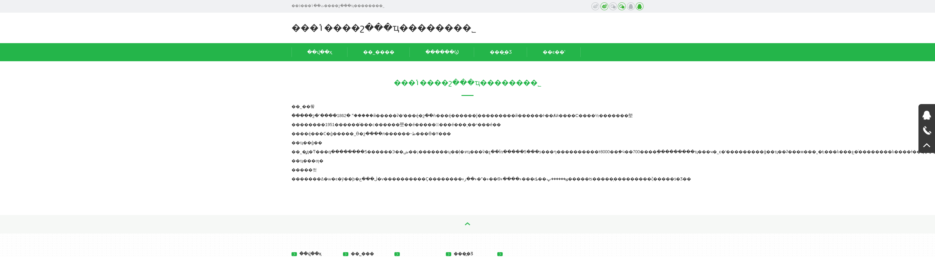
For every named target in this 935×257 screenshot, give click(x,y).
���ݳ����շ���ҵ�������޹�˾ (384, 28)
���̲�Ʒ (501, 52)
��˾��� (358, 253)
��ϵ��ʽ (554, 52)
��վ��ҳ (319, 52)
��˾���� (378, 52)
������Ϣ (442, 52)
